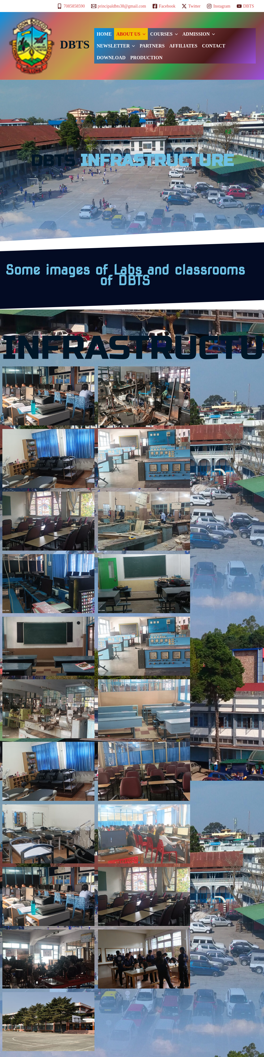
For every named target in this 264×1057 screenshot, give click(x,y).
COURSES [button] (164, 34)
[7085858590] (70, 6)
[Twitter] (191, 6)
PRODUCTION (146, 57)
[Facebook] (164, 6)
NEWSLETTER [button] (116, 45)
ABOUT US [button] (130, 34)
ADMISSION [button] (199, 34)
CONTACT (214, 45)
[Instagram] (218, 6)
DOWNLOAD (111, 57)
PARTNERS (152, 45)
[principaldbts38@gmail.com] (118, 6)
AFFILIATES (183, 45)
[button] (142, 34)
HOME (104, 34)
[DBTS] (245, 6)
